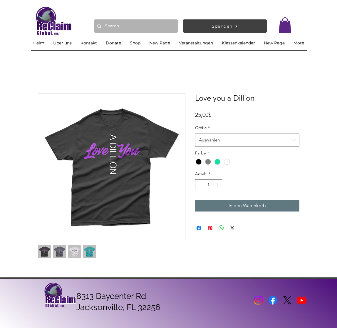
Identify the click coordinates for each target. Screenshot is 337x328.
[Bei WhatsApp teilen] (221, 228)
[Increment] (217, 185)
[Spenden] (225, 26)
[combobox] (247, 140)
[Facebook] (273, 300)
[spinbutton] (208, 185)
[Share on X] (232, 228)
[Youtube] (301, 300)
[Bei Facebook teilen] (198, 228)
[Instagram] (258, 300)
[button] (285, 25)
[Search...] (135, 26)
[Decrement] (199, 185)
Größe (202, 127)
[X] (287, 300)
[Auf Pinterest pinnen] (210, 228)
